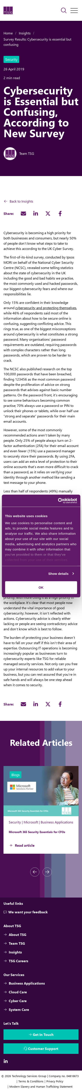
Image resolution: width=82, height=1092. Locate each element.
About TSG (14, 934)
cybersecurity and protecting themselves (45, 307)
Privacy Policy (54, 1081)
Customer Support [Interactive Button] (43, 1048)
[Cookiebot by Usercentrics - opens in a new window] (58, 501)
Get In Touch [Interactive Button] (43, 1034)
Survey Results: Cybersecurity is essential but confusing (37, 42)
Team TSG (14, 943)
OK (41, 587)
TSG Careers (15, 960)
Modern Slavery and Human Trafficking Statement (40, 1086)
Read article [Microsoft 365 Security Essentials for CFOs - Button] (25, 845)
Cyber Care (15, 1000)
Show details (58, 573)
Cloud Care (15, 992)
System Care (16, 1009)
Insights (25, 33)
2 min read (11, 77)
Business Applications (24, 983)
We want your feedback (25, 912)
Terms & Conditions (31, 1081)
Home (8, 33)
